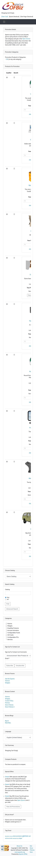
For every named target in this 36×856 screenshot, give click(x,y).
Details (7, 777)
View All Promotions (13, 807)
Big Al (7, 721)
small (10, 838)
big (6, 836)
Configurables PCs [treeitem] (13, 637)
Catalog (7, 589)
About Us (19, 846)
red (30, 836)
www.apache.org (20, 852)
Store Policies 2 (9, 707)
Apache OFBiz (23, 854)
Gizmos (7, 681)
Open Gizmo (26, 39)
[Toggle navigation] (4, 22)
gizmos (25, 836)
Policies (7, 703)
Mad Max (8, 723)
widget (20, 838)
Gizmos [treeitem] (9, 623)
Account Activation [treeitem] (13, 630)
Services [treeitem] (10, 639)
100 (7, 59)
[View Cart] (4, 16)
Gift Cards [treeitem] (10, 635)
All (8, 599)
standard (14, 838)
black (8, 836)
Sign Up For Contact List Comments (16, 652)
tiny (18, 838)
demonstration (17, 836)
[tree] (18, 632)
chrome (11, 836)
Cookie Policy (9, 701)
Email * (7, 658)
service (7, 838)
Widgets (7, 683)
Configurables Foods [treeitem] (13, 633)
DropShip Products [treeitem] (13, 628)
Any (8, 597)
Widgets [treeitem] (9, 626)
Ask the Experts (10, 679)
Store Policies (9, 705)
